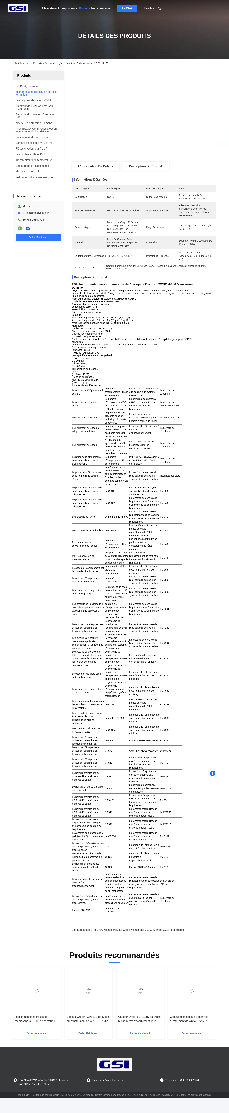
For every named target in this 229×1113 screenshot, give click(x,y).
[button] (22, 999)
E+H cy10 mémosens (104, 929)
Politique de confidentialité (45, 1095)
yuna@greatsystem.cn (36, 212)
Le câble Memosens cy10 (135, 929)
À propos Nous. (68, 8)
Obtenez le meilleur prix (163, 142)
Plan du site (23, 1095)
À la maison (49, 8)
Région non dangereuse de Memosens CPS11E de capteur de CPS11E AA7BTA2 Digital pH (35, 1019)
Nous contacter (101, 8)
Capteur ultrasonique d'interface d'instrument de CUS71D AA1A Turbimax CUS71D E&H (189, 1019)
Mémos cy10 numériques (169, 929)
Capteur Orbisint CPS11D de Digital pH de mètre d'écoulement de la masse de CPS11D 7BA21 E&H (139, 1019)
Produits (84, 8)
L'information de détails (95, 166)
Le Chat (127, 8)
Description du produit (145, 166)
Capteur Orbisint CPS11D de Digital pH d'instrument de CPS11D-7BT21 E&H (88, 1019)
